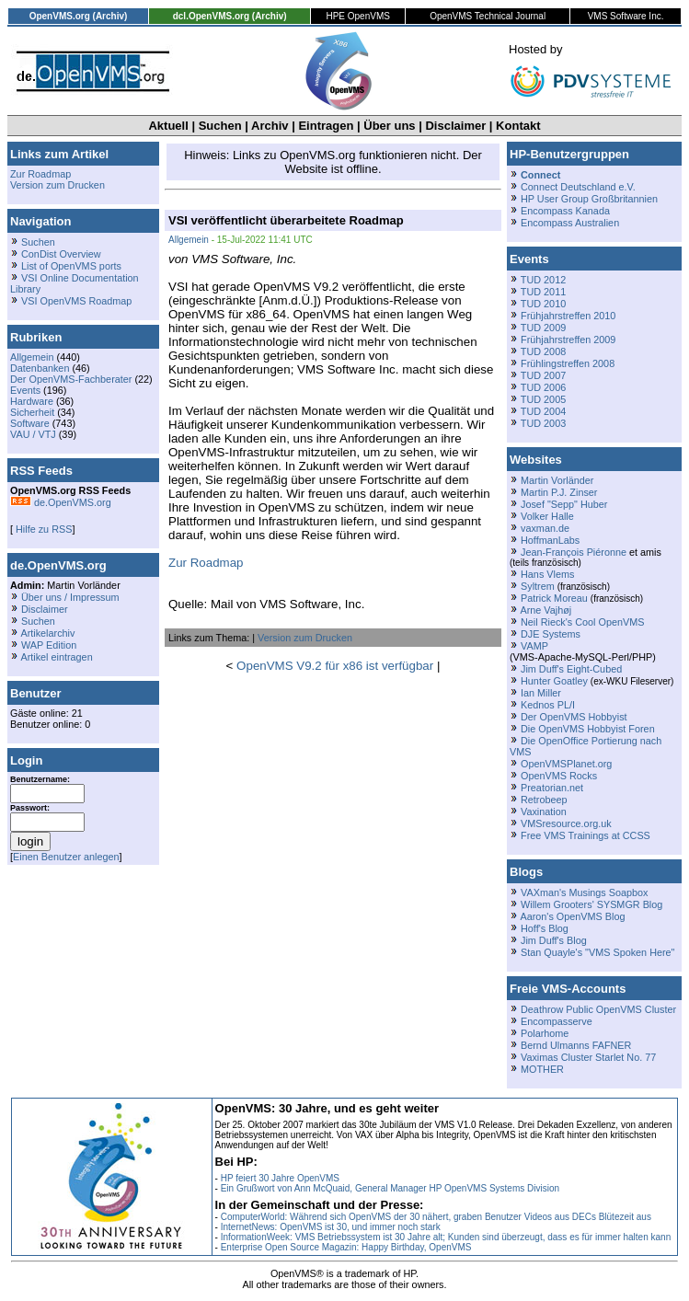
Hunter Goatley (554, 680)
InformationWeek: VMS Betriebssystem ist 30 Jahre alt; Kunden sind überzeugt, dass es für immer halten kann (446, 1237)
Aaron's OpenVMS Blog (572, 916)
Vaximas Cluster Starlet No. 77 (588, 1057)
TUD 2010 (543, 303)
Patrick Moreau (554, 598)
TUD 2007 (543, 375)
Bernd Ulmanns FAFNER (576, 1045)
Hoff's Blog (544, 928)
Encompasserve (556, 1021)
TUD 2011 (543, 291)
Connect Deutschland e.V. (578, 186)
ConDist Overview (61, 253)
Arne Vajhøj (545, 610)
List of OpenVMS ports (71, 265)
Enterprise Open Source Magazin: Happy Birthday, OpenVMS (346, 1247)
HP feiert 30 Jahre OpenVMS (280, 1178)
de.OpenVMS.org (60, 502)
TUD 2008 (543, 351)
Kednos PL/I (548, 704)
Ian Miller (541, 692)
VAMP (534, 645)
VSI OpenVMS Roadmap (76, 300)
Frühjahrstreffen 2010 (568, 315)
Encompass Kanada (565, 210)
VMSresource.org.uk (566, 823)
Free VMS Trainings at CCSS (585, 835)
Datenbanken (39, 368)
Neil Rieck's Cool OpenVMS (582, 621)
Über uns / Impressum (70, 597)
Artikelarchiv (47, 633)
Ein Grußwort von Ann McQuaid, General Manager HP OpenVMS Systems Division (390, 1188)
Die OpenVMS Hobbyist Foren (588, 728)
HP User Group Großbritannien (589, 198)
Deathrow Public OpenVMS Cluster (598, 1009)
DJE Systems (550, 633)
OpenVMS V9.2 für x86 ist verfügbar (334, 666)
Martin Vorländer (557, 480)
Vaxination (544, 811)
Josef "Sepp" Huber (564, 504)
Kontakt (518, 125)
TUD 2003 (543, 423)
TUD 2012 (543, 279)
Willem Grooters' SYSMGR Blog (591, 904)
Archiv (269, 125)
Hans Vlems (547, 574)
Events (25, 390)
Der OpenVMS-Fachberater (71, 379)
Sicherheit (32, 412)
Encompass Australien (570, 222)
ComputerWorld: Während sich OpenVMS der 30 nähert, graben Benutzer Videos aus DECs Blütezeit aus (436, 1217)
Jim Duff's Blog (554, 940)
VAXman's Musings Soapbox (585, 892)
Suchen (220, 125)
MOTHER (542, 1069)
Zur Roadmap (40, 173)
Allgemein (32, 357)
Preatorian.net (552, 787)
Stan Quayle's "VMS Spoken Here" (597, 952)
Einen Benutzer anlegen (66, 856)
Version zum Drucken (57, 184)
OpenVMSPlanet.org (566, 763)
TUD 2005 (543, 399)
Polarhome (544, 1033)
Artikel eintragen (56, 656)
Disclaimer (455, 125)
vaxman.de (545, 528)
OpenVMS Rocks (559, 775)
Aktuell (168, 125)
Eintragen (325, 125)
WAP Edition (48, 644)
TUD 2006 (543, 387)
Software (30, 423)
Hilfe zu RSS (42, 529)
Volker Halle (547, 516)
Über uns (389, 125)
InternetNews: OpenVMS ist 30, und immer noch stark (331, 1227)
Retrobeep (544, 799)
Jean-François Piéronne (573, 552)
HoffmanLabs (550, 540)
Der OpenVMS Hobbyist (574, 716)
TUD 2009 (543, 327)
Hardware (31, 401)
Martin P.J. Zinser (559, 492)
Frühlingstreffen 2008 (567, 363)
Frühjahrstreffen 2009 (568, 339)
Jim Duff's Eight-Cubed (571, 668)
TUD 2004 (543, 411)
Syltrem (538, 586)
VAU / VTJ (33, 434)
